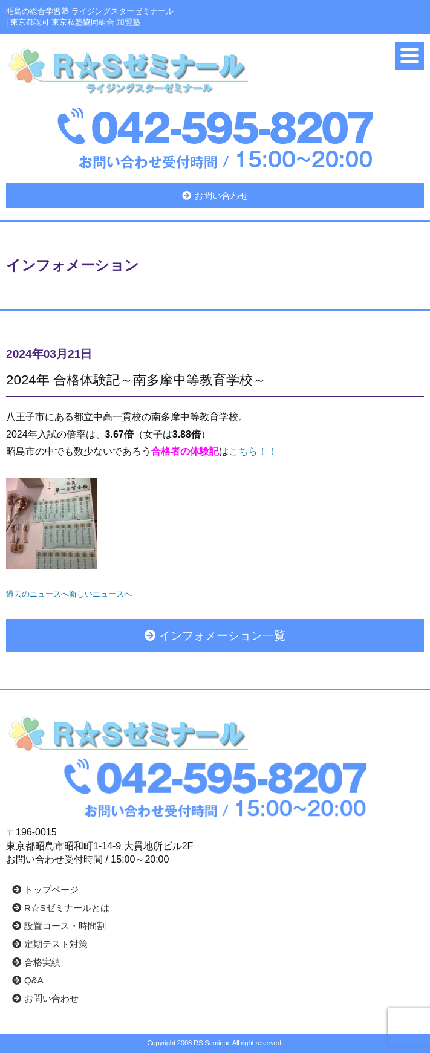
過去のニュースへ (37, 593)
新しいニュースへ (100, 593)
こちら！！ (253, 451)
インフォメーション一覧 (215, 635)
